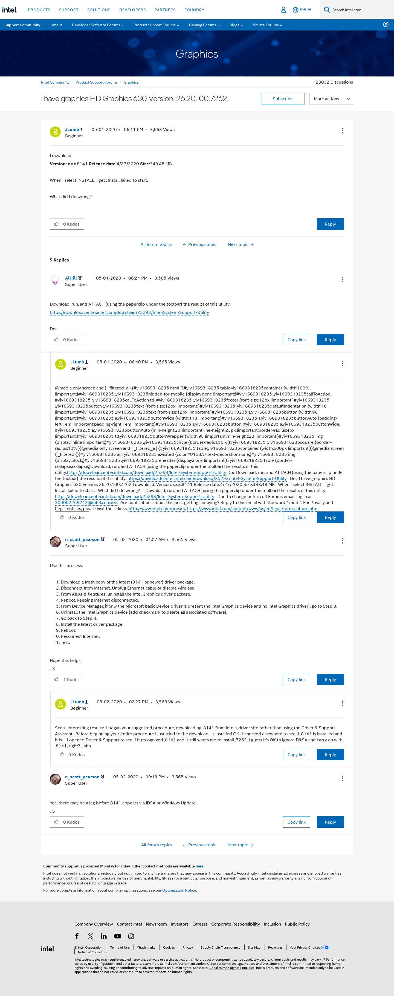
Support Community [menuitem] (22, 25)
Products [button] (39, 9)
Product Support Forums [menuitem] (155, 24)
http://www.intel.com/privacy (157, 508)
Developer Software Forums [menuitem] (96, 24)
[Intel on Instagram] (131, 939)
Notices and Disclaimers (261, 961)
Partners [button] (165, 9)
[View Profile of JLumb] (74, 129)
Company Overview (93, 926)
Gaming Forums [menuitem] (202, 24)
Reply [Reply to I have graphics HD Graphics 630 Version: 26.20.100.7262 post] (330, 224)
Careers (199, 926)
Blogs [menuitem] (234, 24)
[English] (301, 9)
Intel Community (55, 82)
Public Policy (297, 926)
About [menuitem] (57, 24)
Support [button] (69, 9)
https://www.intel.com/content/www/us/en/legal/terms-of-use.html (252, 508)
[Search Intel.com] (362, 9)
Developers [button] (132, 9)
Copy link (297, 339)
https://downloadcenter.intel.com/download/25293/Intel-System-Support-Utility (129, 312)
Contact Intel (129, 926)
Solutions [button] (99, 9)
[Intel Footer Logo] (48, 948)
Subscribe (283, 98)
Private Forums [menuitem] (266, 24)
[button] (342, 131)
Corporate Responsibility (235, 926)
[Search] (327, 9)
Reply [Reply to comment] (330, 339)
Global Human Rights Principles (231, 965)
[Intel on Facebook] (77, 939)
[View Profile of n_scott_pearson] (85, 539)
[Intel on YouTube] (117, 939)
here (200, 866)
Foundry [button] (194, 9)
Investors (180, 926)
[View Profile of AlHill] (73, 278)
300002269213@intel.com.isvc (86, 502)
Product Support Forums (97, 82)
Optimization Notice (179, 890)
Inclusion (272, 926)
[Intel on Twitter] (90, 939)
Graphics (131, 82)
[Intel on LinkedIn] (104, 939)
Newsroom (156, 926)
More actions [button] (326, 98)
